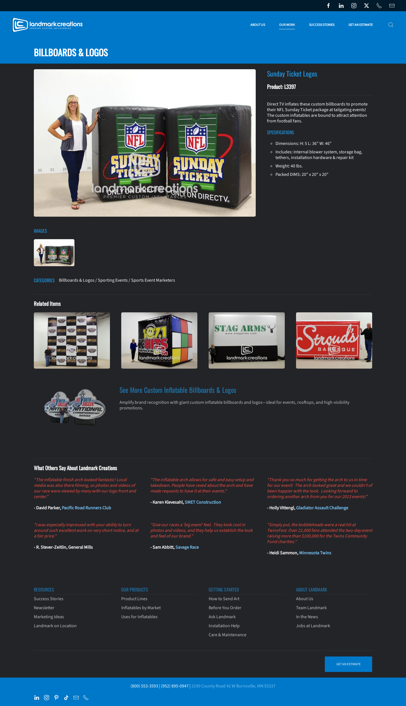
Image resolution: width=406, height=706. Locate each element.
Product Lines (134, 599)
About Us (304, 599)
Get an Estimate (360, 25)
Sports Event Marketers (153, 280)
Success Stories (321, 25)
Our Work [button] (287, 25)
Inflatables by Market (141, 608)
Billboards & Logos (76, 280)
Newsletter (44, 608)
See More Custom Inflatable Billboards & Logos (178, 390)
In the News (307, 617)
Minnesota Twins (315, 553)
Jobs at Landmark (313, 626)
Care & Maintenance (227, 635)
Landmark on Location (55, 626)
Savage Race (187, 547)
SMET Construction (203, 502)
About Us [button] (257, 25)
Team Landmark (311, 608)
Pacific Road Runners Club (86, 508)
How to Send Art (224, 599)
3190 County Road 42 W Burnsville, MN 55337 (233, 686)
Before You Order (225, 608)
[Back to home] (48, 25)
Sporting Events (113, 280)
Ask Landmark (222, 617)
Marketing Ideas (49, 617)
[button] (391, 25)
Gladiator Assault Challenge (322, 508)
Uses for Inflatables (139, 617)
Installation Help (224, 626)
